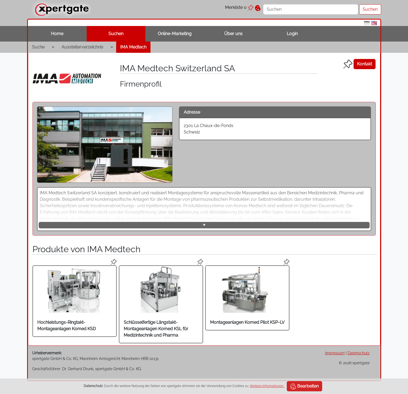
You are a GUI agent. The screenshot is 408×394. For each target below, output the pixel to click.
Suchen (115, 33)
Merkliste (239, 7)
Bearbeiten (304, 386)
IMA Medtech (133, 47)
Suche (38, 47)
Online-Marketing (175, 33)
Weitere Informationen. (267, 386)
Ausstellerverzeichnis (82, 47)
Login (292, 33)
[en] (374, 22)
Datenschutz (359, 353)
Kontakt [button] (364, 63)
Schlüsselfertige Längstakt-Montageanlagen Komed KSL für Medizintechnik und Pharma (156, 329)
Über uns (233, 33)
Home (57, 33)
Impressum (335, 353)
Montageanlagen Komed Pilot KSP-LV (247, 322)
